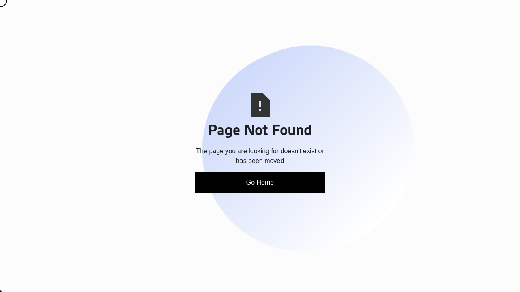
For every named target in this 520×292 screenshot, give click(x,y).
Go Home (260, 182)
